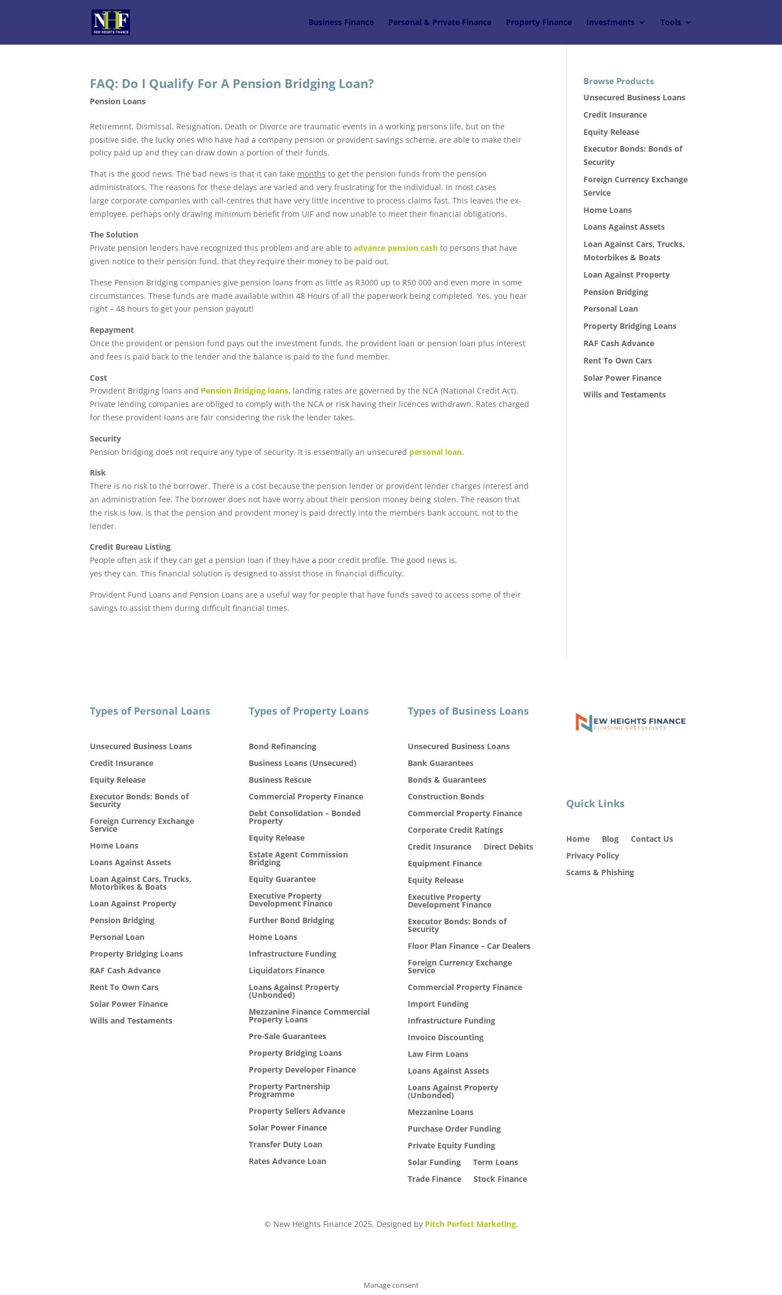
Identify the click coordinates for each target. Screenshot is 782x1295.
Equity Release (611, 132)
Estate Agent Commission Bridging (298, 859)
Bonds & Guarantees (447, 780)
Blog (610, 839)
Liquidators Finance (287, 971)
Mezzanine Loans (441, 1112)
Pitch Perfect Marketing (470, 1224)
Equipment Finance (445, 864)
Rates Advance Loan (287, 1161)
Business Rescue (280, 780)
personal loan (435, 452)
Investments (610, 22)
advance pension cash (396, 247)
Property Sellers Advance (297, 1111)
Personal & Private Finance (439, 22)
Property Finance (539, 22)
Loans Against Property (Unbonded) (294, 991)
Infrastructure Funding (292, 954)
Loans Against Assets (624, 226)
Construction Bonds (446, 797)
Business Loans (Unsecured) (302, 763)
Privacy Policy (592, 856)
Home (578, 839)
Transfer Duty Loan (285, 1145)
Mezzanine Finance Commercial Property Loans (309, 1016)
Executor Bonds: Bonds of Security (139, 801)
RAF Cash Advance (618, 343)
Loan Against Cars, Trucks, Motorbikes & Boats (140, 883)
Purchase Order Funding (454, 1129)
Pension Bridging (615, 292)
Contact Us (652, 839)
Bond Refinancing (282, 747)
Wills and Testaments (624, 394)
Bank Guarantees (441, 763)
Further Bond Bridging (291, 920)
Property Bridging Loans (630, 326)
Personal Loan (610, 308)
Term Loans (495, 1162)
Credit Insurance (615, 114)
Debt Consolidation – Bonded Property (305, 817)
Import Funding (438, 1004)
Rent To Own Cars (617, 360)
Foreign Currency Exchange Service (142, 825)
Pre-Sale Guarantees (287, 1036)
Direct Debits (508, 847)
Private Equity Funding (451, 1146)
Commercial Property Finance (306, 797)
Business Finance (341, 22)
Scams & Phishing (600, 873)
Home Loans (607, 210)
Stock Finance (500, 1179)
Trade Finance (434, 1179)
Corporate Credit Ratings (455, 830)
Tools (670, 22)
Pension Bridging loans (244, 390)
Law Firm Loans (438, 1054)
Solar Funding (434, 1162)
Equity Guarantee (282, 879)
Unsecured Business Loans (634, 97)
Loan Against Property (626, 274)
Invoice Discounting (446, 1038)
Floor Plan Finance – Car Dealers (469, 946)
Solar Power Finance (622, 377)
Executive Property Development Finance (290, 900)
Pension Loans (118, 101)
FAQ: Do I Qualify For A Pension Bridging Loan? (232, 83)
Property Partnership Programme (289, 1091)
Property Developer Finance (302, 1070)
